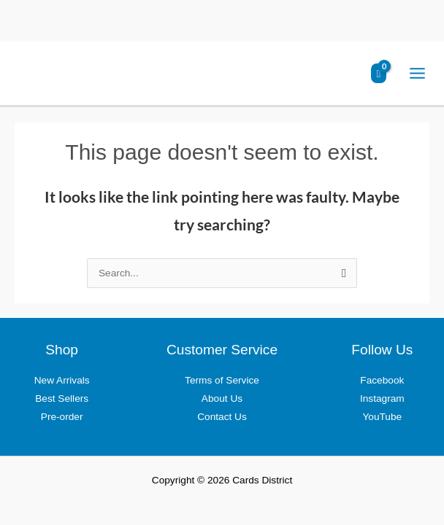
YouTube (382, 416)
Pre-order (62, 416)
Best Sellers (61, 398)
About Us (222, 398)
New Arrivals (62, 380)
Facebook (382, 380)
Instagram (382, 398)
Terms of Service (222, 380)
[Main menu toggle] (418, 73)
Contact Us (222, 416)
